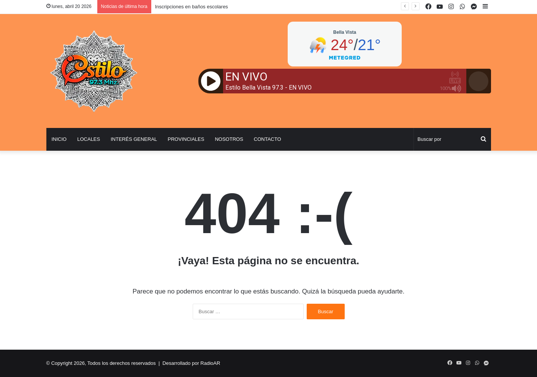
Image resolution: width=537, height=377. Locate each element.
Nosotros (229, 139)
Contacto (267, 139)
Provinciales (186, 139)
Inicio (59, 139)
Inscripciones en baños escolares (191, 6)
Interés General (134, 139)
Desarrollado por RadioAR (191, 363)
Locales (88, 139)
